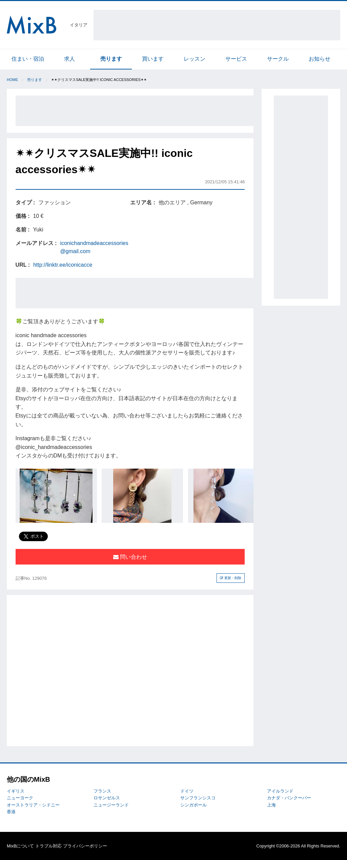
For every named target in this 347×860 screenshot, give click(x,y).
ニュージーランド (111, 804)
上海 (271, 804)
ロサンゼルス (107, 797)
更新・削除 (230, 578)
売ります (111, 59)
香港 (11, 811)
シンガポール (193, 804)
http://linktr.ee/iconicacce (62, 265)
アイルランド (280, 791)
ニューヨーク (20, 797)
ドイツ (186, 791)
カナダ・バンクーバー (289, 797)
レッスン (194, 59)
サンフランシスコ (198, 797)
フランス (102, 791)
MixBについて (20, 845)
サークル (278, 59)
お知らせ (319, 59)
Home (12, 80)
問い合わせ (130, 557)
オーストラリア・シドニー (33, 804)
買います (153, 59)
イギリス (15, 791)
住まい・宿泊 (28, 59)
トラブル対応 (48, 845)
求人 (69, 59)
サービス (236, 59)
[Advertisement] (217, 25)
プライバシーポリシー (85, 845)
